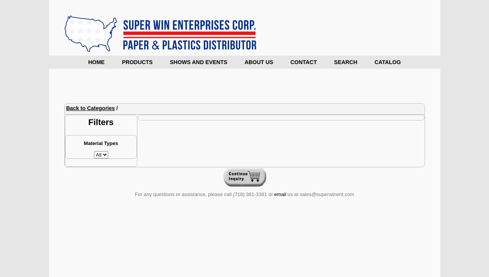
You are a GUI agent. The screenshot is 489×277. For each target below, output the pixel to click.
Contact (303, 62)
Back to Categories (90, 108)
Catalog (387, 62)
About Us (259, 62)
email (280, 194)
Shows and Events (198, 62)
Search (345, 62)
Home (96, 62)
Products (137, 62)
